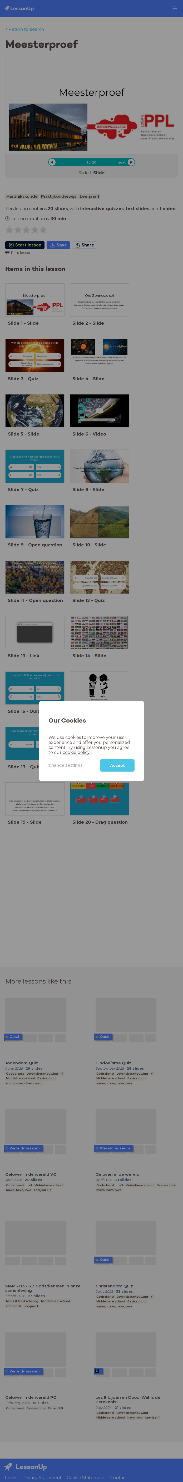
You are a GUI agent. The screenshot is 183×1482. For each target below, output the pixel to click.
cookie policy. (76, 752)
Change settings (65, 765)
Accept (117, 765)
